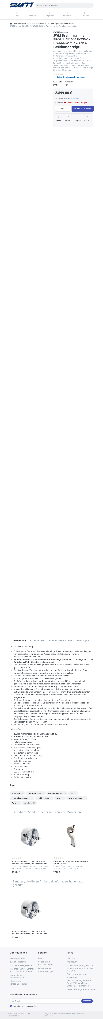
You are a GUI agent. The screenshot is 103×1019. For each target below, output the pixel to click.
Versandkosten (74, 98)
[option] (18, 793)
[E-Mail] (45, 1000)
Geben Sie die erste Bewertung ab (72, 77)
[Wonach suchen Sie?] (64, 5)
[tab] (19, 640)
